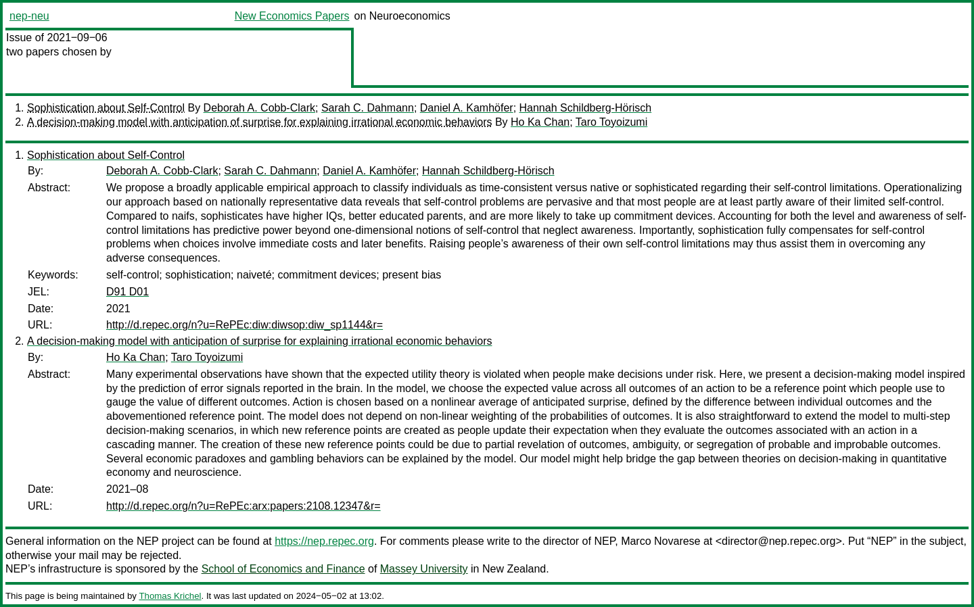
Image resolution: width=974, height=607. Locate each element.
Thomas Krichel (170, 596)
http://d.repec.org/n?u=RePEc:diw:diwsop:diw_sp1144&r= (244, 325)
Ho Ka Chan (540, 122)
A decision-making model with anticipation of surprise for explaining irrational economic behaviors (259, 122)
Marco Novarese (660, 541)
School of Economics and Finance (283, 569)
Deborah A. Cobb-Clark (259, 108)
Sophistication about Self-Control (106, 108)
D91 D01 (127, 291)
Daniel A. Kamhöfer (466, 108)
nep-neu (29, 16)
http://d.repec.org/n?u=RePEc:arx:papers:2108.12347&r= (243, 506)
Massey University (424, 569)
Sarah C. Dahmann (367, 108)
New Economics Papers (292, 16)
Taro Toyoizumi (611, 122)
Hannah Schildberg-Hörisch (585, 108)
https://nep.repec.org (324, 541)
